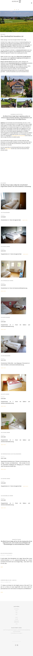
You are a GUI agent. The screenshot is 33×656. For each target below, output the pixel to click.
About (16, 617)
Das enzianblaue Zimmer (7, 495)
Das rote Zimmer (5, 394)
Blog (16, 612)
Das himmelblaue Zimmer (7, 280)
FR (16, 9)
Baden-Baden (8, 148)
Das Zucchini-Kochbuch (6, 553)
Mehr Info (25, 220)
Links (16, 623)
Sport (16, 610)
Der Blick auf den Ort (5, 19)
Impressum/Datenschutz (16, 621)
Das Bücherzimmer (5, 355)
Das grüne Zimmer (5, 432)
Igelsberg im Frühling (6, 22)
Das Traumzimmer (5, 212)
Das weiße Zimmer (5, 478)
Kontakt (16, 619)
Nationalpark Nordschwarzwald (18, 135)
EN (18, 9)
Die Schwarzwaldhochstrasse (11, 177)
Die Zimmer (16, 609)
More (2, 592)
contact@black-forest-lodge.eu (16, 633)
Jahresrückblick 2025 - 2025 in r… (9, 580)
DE (14, 9)
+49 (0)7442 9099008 (16, 631)
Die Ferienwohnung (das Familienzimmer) (11, 453)
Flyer (16, 614)
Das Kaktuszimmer (5, 317)
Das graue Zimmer (5, 246)
